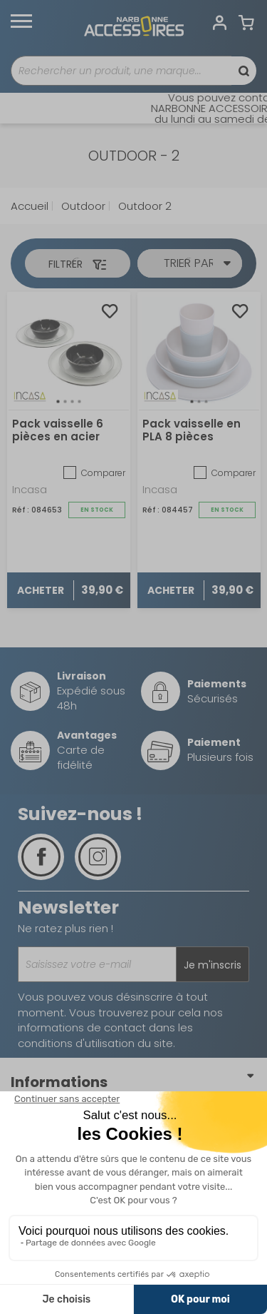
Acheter (40, 590)
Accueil (29, 205)
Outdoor (81, 205)
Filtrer (77, 264)
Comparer (94, 472)
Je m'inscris (212, 965)
